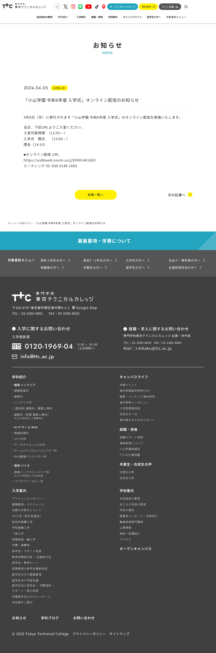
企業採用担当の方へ (183, 267)
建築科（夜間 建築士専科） (32, 416)
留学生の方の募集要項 (27, 574)
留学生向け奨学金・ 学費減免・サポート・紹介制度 (33, 587)
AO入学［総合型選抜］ (27, 516)
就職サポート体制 (131, 437)
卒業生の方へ (92, 267)
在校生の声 (127, 478)
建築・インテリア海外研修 (137, 396)
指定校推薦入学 (22, 522)
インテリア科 (23, 402)
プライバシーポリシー (89, 633)
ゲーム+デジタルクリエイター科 (35, 450)
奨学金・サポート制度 (27, 551)
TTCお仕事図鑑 (130, 454)
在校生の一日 (128, 414)
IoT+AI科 (20, 438)
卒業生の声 (127, 472)
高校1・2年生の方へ (97, 260)
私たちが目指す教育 (133, 504)
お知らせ (19, 617)
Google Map (86, 307)
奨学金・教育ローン (25, 562)
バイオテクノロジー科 (28, 481)
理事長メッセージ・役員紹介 (139, 516)
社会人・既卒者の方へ (184, 260)
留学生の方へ (154, 17)
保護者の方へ (49, 267)
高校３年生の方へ (53, 260)
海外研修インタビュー (134, 402)
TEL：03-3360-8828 (137, 342)
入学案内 (81, 17)
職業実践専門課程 (131, 522)
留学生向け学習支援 (25, 580)
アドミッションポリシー (28, 498)
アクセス (125, 539)
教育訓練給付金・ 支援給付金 (31, 557)
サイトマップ (119, 633)
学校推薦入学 (21, 527)
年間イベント (128, 385)
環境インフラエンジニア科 (32, 473)
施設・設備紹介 (130, 533)
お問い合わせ (84, 617)
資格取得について (131, 443)
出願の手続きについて (27, 510)
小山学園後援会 (130, 449)
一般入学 (18, 533)
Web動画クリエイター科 (30, 456)
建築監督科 (21, 390)
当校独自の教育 (44, 17)
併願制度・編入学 (24, 539)
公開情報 (125, 527)
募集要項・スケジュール (28, 504)
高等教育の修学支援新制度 (29, 568)
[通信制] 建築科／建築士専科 (33, 408)
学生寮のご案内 (22, 602)
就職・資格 (97, 17)
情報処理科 (21, 433)
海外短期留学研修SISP (135, 390)
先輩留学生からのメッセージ (31, 596)
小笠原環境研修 (130, 408)
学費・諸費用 (21, 545)
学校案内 (112, 17)
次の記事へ (177, 194)
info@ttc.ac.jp (37, 356)
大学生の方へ (135, 260)
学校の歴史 (127, 510)
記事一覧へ (96, 194)
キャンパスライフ (132, 17)
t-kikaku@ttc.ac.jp (154, 348)
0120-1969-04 (49, 346)
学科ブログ (50, 617)
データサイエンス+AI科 (29, 444)
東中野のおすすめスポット (137, 420)
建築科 (18, 396)
